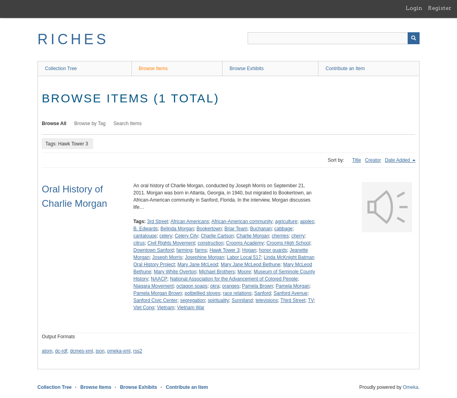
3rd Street (157, 221)
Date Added (398, 160)
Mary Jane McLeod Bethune (250, 264)
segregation (192, 300)
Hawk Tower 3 (224, 250)
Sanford (262, 293)
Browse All (54, 123)
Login (414, 8)
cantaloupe (145, 236)
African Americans (189, 221)
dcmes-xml (81, 351)
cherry (298, 236)
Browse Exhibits (247, 68)
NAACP (159, 279)
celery (165, 236)
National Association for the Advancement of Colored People (234, 279)
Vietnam (165, 307)
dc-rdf (61, 351)
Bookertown (209, 228)
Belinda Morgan (177, 228)
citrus (139, 243)
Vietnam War (191, 307)
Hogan (249, 250)
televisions (267, 300)
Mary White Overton (175, 271)
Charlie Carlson (217, 236)
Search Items (127, 123)
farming (184, 250)
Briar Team (236, 228)
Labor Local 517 (244, 257)
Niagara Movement (153, 286)
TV (311, 300)
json (100, 351)
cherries (280, 236)
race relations (237, 293)
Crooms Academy (245, 243)
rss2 (137, 351)
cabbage (283, 228)
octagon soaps (191, 286)
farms (201, 250)
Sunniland (242, 300)
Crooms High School (288, 243)
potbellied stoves (202, 293)
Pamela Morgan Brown (157, 293)
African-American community (241, 221)
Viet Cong (143, 307)
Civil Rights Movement (171, 243)
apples (307, 221)
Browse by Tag (90, 123)
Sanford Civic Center (155, 300)
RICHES (73, 39)
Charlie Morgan (252, 236)
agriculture (286, 221)
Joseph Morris (167, 257)
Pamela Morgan (293, 286)
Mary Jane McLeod (198, 264)
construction (210, 243)
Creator (373, 160)
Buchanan (260, 228)
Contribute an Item (345, 68)
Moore (244, 271)
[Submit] (414, 38)
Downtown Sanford (153, 250)
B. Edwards (145, 228)
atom (47, 351)
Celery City (186, 236)
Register (439, 8)
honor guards (273, 250)
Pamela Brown (257, 286)
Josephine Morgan (204, 257)
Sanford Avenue (290, 293)
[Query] (334, 38)
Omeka (410, 387)
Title (356, 160)
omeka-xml (119, 351)
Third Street (292, 300)
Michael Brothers (217, 271)
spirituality (218, 300)
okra (214, 286)
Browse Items (153, 68)
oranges (230, 286)
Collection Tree (61, 68)
